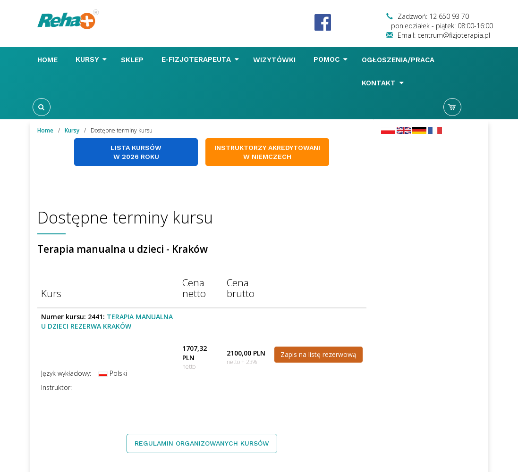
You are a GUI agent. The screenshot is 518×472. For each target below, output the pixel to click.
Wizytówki (275, 60)
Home (48, 60)
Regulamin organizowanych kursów (202, 443)
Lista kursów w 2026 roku (135, 152)
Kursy (91, 59)
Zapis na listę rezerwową (318, 354)
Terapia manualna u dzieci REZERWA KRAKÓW (107, 321)
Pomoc (331, 59)
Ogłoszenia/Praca (399, 60)
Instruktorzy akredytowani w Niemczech (267, 152)
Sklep (133, 60)
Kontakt (383, 83)
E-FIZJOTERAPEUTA (200, 59)
